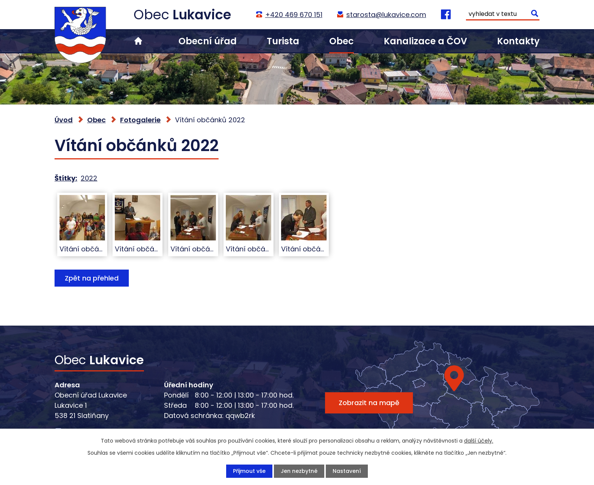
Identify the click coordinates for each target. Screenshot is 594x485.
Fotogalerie (140, 120)
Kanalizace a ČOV (425, 41)
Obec (341, 41)
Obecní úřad (207, 41)
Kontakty (518, 41)
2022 (89, 178)
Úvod (138, 41)
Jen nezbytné (299, 471)
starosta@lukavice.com (386, 14)
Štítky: (66, 178)
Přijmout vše (249, 471)
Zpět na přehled (92, 278)
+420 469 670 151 (293, 14)
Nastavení (347, 471)
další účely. (478, 440)
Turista (283, 41)
